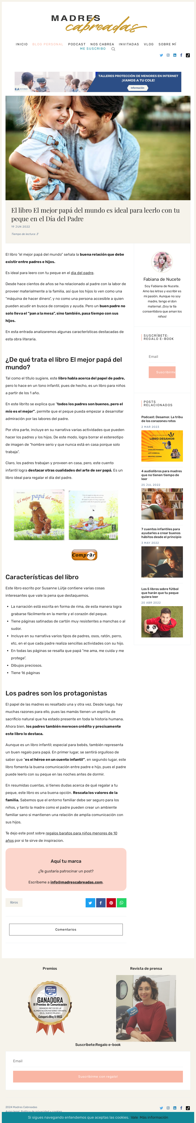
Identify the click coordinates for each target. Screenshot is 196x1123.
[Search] (113, 49)
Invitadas (129, 44)
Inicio (22, 44)
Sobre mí (167, 44)
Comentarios (65, 930)
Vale (134, 1117)
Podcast (77, 44)
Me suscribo (93, 48)
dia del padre (82, 273)
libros (14, 902)
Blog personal (48, 44)
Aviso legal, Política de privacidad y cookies (34, 1111)
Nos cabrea (102, 44)
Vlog (149, 44)
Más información (154, 1117)
